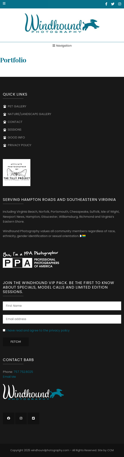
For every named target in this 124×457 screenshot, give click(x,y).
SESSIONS (14, 129)
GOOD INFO (16, 137)
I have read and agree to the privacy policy (38, 330)
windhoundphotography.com (50, 450)
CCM (110, 450)
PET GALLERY (17, 106)
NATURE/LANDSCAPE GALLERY (29, 114)
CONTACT (15, 122)
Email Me (9, 377)
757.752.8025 (23, 372)
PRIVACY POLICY (19, 145)
